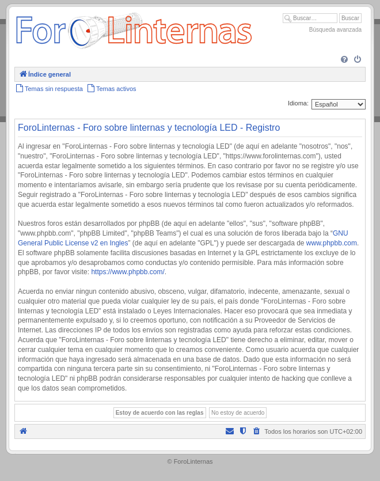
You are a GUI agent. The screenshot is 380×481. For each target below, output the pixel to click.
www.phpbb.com (331, 243)
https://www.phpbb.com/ (127, 272)
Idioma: (298, 103)
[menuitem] (344, 59)
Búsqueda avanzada (335, 29)
